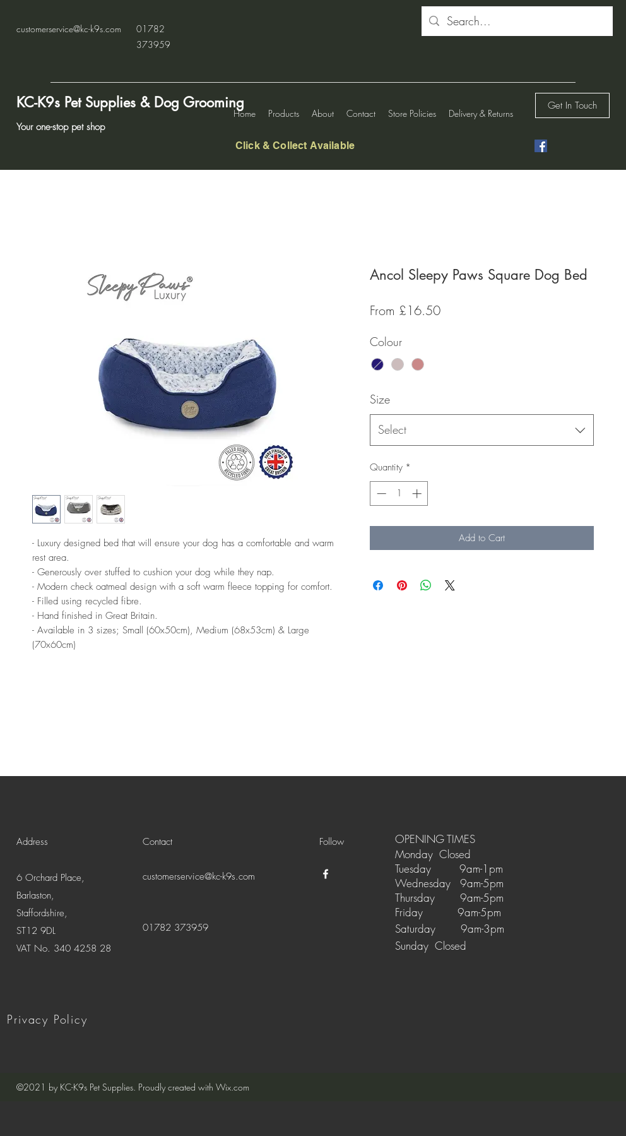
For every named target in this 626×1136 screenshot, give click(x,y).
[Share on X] (450, 585)
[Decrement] (380, 493)
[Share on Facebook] (378, 585)
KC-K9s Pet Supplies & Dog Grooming (130, 102)
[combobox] (482, 430)
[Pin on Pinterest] (402, 585)
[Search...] (516, 21)
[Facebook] (540, 146)
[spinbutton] (399, 493)
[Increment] (418, 493)
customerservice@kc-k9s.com (68, 29)
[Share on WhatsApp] (426, 585)
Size (380, 399)
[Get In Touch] (572, 105)
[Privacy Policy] (48, 1019)
